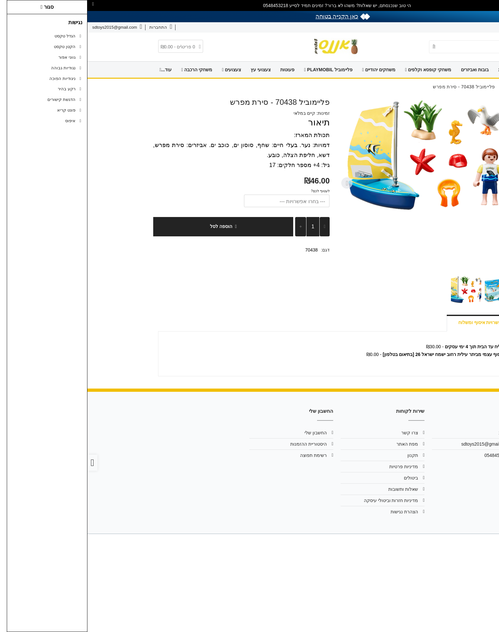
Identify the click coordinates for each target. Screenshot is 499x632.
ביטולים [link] (323, 477)
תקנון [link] (325, 455)
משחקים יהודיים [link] (291, 69)
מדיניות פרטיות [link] (316, 466)
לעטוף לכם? (233, 191)
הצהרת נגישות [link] (317, 511)
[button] (413, 290)
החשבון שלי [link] (228, 432)
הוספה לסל (136, 226)
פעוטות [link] (200, 69)
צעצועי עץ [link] (173, 69)
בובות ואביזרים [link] (387, 69)
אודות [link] (479, 27)
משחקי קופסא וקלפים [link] (341, 69)
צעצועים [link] (144, 69)
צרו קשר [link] (458, 27)
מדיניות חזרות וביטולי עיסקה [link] (303, 500)
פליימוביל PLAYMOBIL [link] (241, 69)
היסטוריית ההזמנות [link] (221, 444)
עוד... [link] (78, 69)
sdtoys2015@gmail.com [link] (398, 444)
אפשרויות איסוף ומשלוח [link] (394, 322)
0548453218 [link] (409, 455)
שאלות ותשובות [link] (429, 27)
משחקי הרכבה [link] (109, 69)
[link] (485, 618)
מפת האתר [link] (320, 444)
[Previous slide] (423, 183)
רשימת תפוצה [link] (226, 455)
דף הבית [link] (419, 69)
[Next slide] (259, 183)
